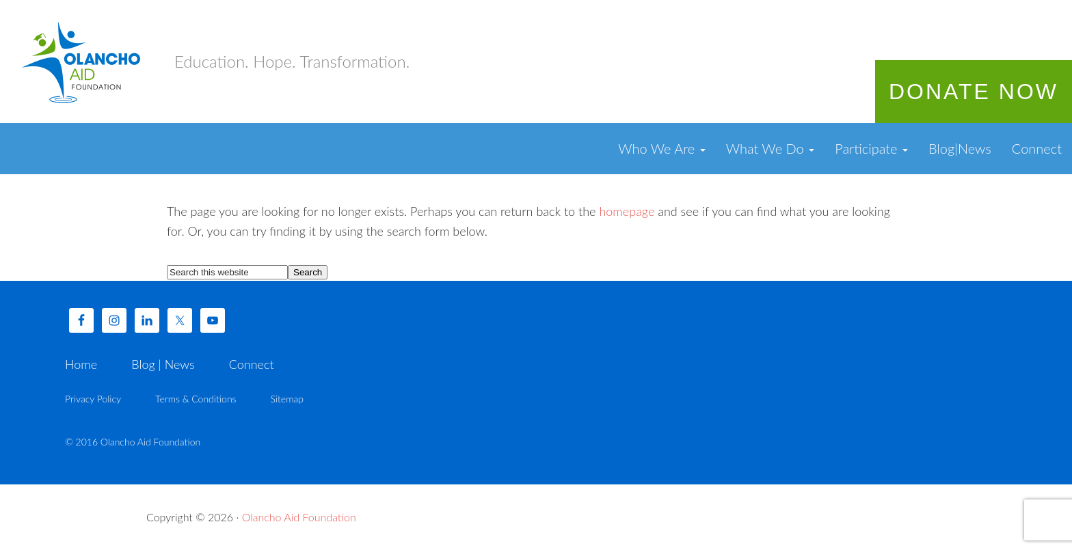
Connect (1037, 148)
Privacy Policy (93, 398)
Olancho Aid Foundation (82, 61)
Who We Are (661, 148)
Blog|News (959, 148)
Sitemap (287, 398)
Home (81, 364)
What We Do (770, 148)
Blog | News (162, 364)
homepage (626, 211)
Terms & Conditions (196, 398)
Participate (871, 148)
